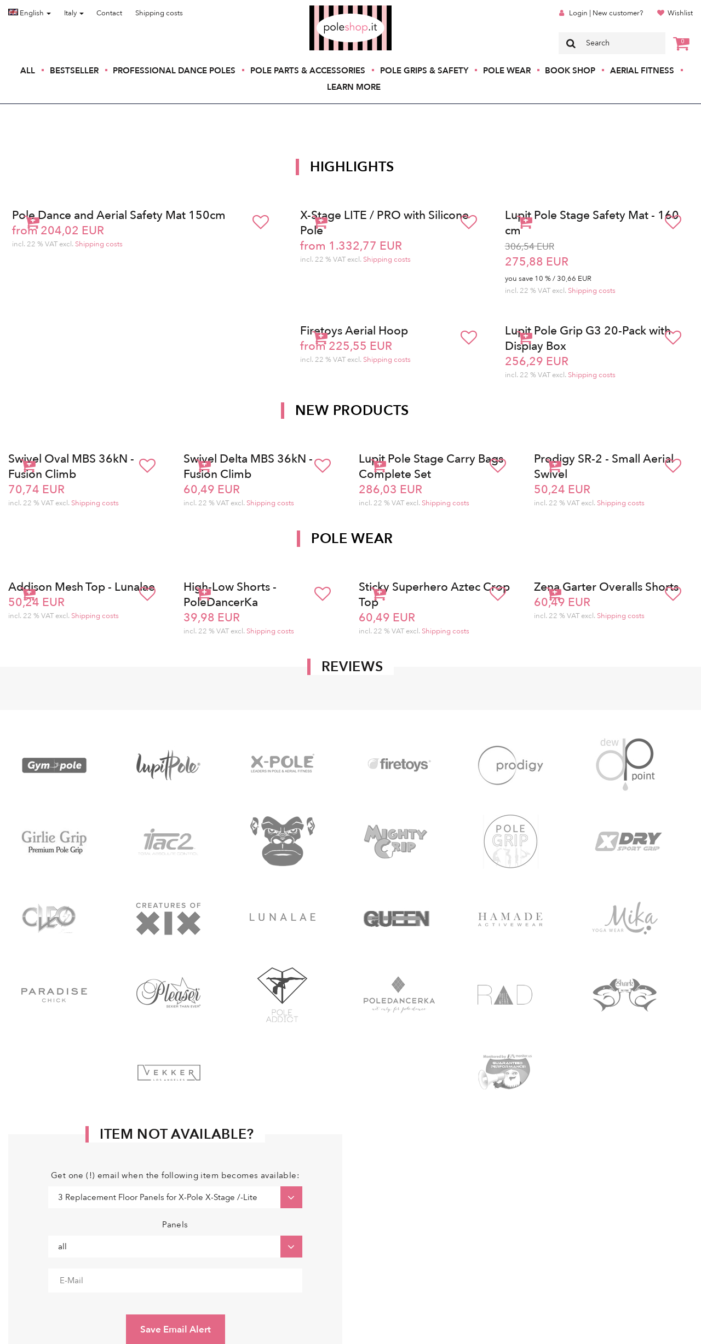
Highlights (352, 167)
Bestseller (74, 70)
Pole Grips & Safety (424, 70)
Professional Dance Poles (174, 70)
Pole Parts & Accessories (307, 70)
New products (352, 410)
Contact (109, 13)
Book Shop (570, 70)
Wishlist (680, 13)
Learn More (354, 87)
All (27, 70)
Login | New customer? (606, 13)
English (29, 13)
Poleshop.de (324, 9)
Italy (74, 13)
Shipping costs (159, 13)
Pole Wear (507, 70)
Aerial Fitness (642, 70)
